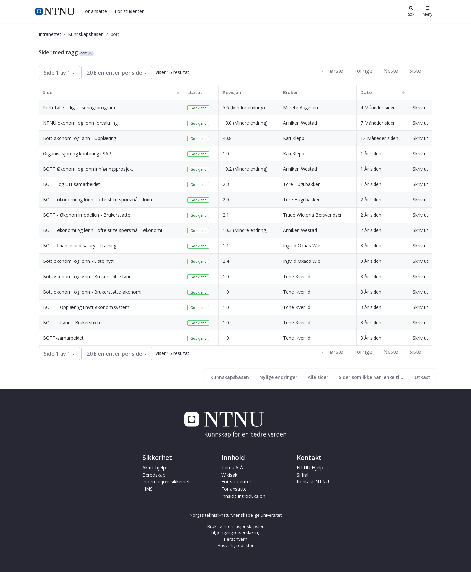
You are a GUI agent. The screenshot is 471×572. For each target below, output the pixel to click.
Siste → (418, 70)
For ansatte (94, 11)
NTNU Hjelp (310, 467)
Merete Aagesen (300, 107)
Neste (390, 70)
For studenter (129, 11)
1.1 (226, 246)
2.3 (226, 184)
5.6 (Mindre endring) (244, 107)
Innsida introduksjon (243, 496)
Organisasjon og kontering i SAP (77, 153)
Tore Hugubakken (302, 184)
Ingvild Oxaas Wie (301, 246)
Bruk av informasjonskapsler (235, 526)
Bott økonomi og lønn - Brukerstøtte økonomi (92, 292)
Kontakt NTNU (313, 482)
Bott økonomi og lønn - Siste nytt (78, 261)
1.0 (226, 153)
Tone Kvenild (296, 276)
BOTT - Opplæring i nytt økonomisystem (86, 307)
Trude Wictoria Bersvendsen (313, 215)
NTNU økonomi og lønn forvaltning (80, 123)
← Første (332, 70)
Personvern (235, 539)
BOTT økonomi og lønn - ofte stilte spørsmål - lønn (97, 199)
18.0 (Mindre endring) (245, 123)
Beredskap (154, 475)
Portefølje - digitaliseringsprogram (79, 107)
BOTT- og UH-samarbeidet (71, 184)
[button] (94, 11)
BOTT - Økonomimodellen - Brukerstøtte (86, 215)
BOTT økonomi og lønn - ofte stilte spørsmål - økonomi (102, 230)
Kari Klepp (293, 138)
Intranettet (50, 34)
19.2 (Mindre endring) (245, 169)
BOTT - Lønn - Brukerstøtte (72, 322)
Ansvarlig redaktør (235, 545)
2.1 (226, 215)
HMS (147, 489)
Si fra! (302, 475)
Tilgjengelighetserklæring (235, 532)
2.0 (226, 199)
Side (47, 92)
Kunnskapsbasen (86, 34)
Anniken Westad (300, 123)
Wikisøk (229, 475)
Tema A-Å (232, 467)
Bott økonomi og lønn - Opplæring (79, 138)
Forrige (363, 70)
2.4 (226, 261)
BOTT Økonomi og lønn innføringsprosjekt (88, 169)
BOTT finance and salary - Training (79, 246)
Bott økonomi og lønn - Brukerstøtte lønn (87, 276)
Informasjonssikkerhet (166, 482)
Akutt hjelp (154, 467)
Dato (366, 92)
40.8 (227, 138)
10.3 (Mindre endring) (245, 230)
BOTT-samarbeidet (63, 338)
